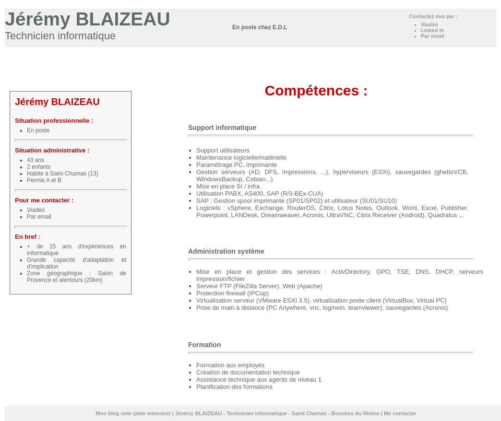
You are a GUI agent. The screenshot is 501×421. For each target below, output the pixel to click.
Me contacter (400, 413)
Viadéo (430, 24)
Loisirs (459, 54)
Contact (482, 54)
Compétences (357, 54)
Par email (432, 36)
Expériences (320, 54)
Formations (432, 54)
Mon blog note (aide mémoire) (132, 413)
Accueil (290, 54)
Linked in (432, 30)
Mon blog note (257, 54)
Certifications (396, 54)
